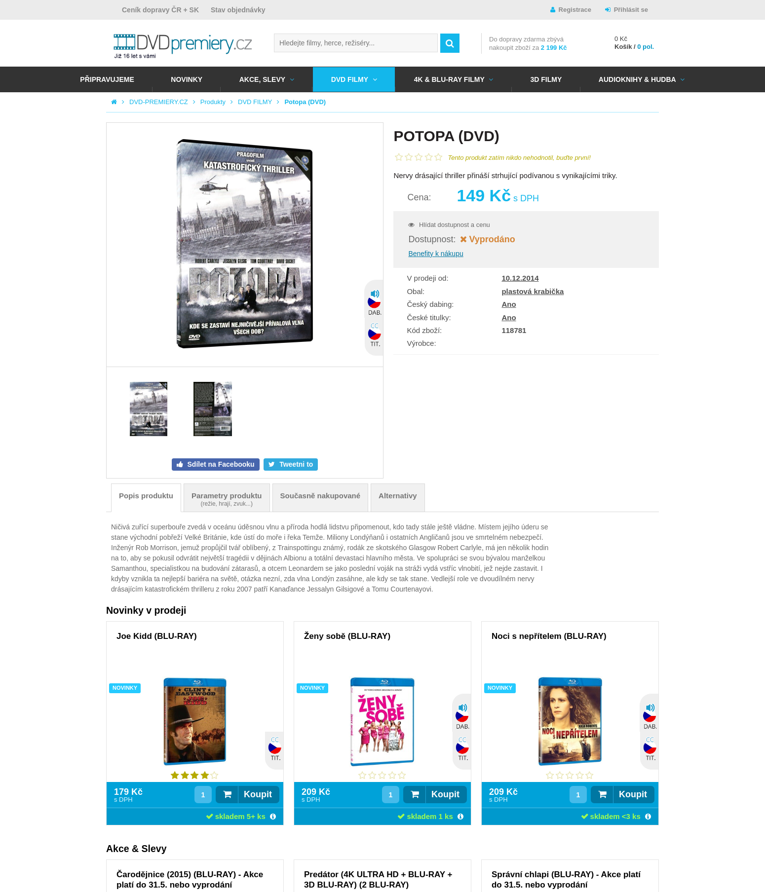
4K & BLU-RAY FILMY (449, 79)
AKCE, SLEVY (262, 79)
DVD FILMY (349, 79)
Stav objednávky (238, 10)
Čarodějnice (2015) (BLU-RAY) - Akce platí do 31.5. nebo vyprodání (189, 880)
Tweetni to (295, 464)
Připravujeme (107, 79)
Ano (508, 304)
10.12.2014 (519, 278)
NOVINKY (186, 79)
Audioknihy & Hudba (637, 79)
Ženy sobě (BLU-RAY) (347, 636)
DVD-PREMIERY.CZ (158, 102)
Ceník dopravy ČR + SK (160, 10)
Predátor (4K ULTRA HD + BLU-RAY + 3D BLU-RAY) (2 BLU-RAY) (378, 880)
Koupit (258, 794)
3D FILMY (546, 79)
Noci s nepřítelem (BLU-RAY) (549, 636)
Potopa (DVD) (305, 102)
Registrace (575, 9)
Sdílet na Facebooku (220, 464)
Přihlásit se (631, 9)
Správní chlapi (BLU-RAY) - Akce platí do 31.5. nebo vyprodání (566, 880)
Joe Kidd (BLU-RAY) (156, 636)
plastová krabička (532, 291)
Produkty (213, 102)
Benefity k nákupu (435, 254)
